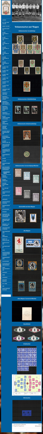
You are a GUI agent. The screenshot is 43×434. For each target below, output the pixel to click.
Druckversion (16, 424)
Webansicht (38, 426)
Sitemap (23, 424)
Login (39, 424)
